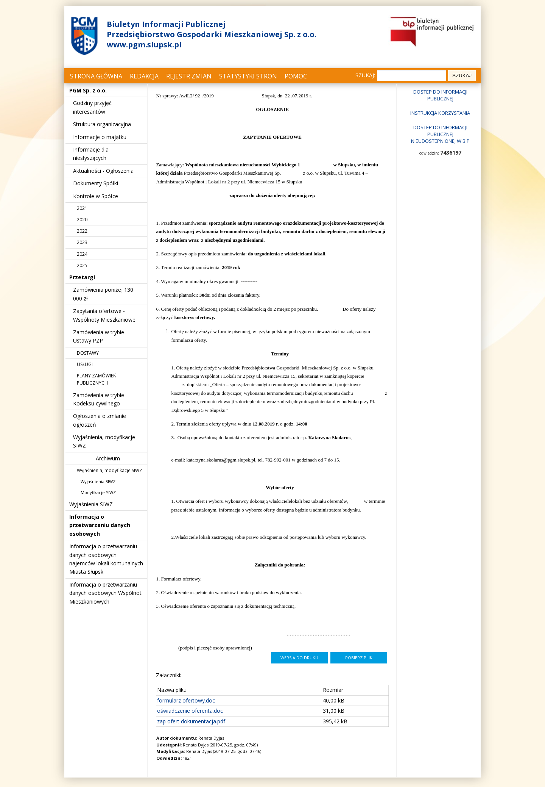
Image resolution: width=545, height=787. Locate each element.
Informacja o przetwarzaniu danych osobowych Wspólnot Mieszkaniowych (105, 593)
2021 (82, 208)
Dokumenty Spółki (95, 183)
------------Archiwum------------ (108, 458)
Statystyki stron (248, 76)
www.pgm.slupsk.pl (144, 44)
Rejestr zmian (189, 76)
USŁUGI (85, 364)
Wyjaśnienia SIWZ (98, 481)
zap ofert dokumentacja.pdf (191, 721)
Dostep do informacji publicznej (440, 95)
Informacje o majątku (99, 137)
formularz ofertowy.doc (186, 700)
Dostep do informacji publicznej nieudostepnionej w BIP (440, 134)
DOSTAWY (88, 353)
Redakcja (144, 76)
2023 (82, 242)
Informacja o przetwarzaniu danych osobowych (99, 525)
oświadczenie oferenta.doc (190, 710)
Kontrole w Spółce (95, 196)
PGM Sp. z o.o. (88, 90)
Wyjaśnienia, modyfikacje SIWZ (109, 470)
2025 (82, 265)
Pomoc (296, 76)
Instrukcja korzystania (440, 113)
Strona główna (96, 76)
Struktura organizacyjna (102, 124)
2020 (82, 219)
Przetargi (82, 277)
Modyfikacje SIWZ (98, 492)
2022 (82, 231)
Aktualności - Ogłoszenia (103, 170)
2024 (82, 254)
